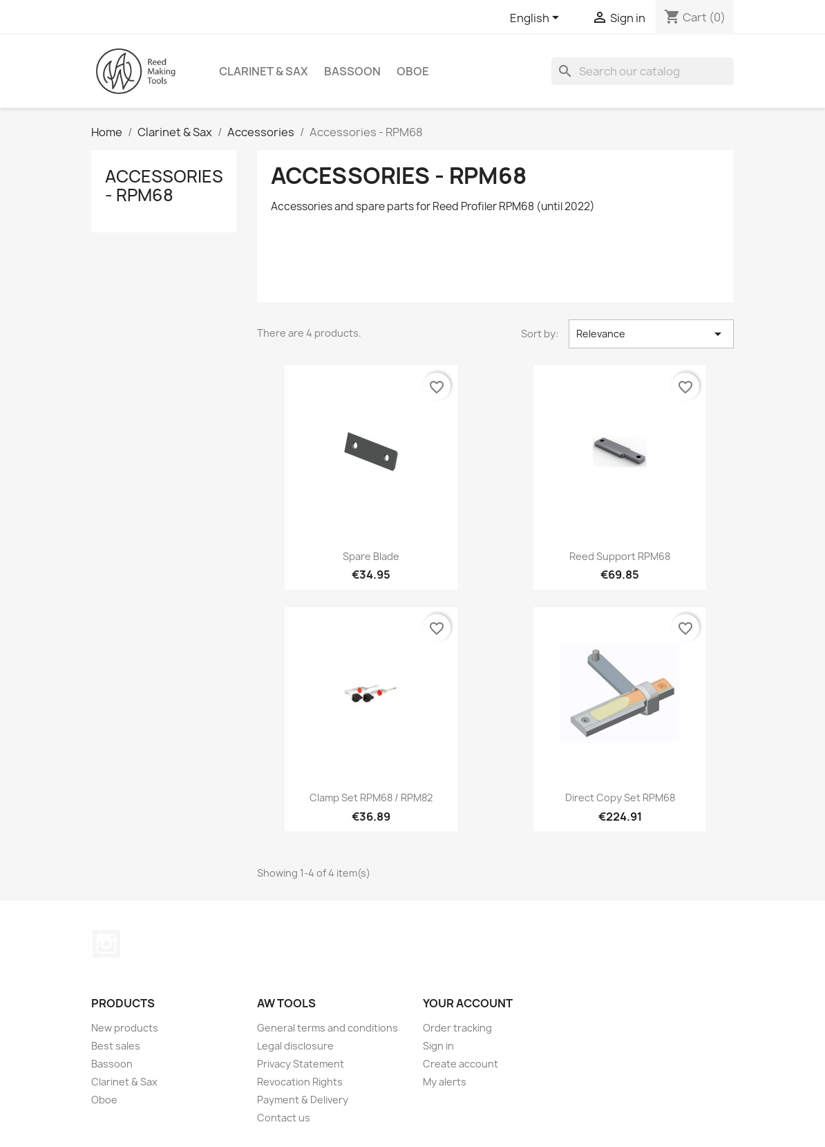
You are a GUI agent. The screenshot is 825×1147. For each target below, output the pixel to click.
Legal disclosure (295, 1045)
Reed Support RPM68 (619, 556)
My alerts (444, 1081)
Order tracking (457, 1027)
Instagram (106, 944)
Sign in (438, 1045)
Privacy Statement (300, 1063)
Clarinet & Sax (263, 71)
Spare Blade (371, 556)
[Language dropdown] (537, 18)
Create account (460, 1063)
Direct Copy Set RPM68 (620, 797)
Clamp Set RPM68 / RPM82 (371, 797)
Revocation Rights (300, 1081)
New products (124, 1027)
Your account (468, 1003)
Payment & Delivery (302, 1099)
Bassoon (352, 71)
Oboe (413, 71)
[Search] (642, 71)
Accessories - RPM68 (164, 185)
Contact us (283, 1117)
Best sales (115, 1045)
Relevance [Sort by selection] (651, 334)
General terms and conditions (327, 1027)
